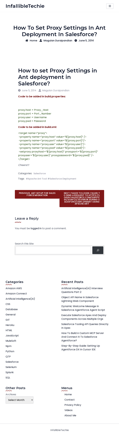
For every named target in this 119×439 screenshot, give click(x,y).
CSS (8, 304)
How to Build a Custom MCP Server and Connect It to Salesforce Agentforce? (82, 336)
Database (12, 309)
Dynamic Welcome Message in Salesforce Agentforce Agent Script (83, 308)
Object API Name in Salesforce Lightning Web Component (80, 299)
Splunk (10, 372)
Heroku (10, 325)
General (10, 314)
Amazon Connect (16, 293)
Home (31, 40)
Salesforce (39, 173)
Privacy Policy (72, 405)
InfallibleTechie (25, 6)
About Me (70, 415)
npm (8, 346)
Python (10, 351)
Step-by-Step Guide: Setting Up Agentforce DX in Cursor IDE (80, 347)
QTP (8, 356)
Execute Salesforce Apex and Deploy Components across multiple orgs (83, 317)
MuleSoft (11, 341)
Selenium (11, 367)
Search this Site (24, 243)
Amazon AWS (14, 288)
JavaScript (12, 335)
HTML (9, 330)
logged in (36, 228)
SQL (8, 377)
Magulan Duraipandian (56, 40)
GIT (8, 320)
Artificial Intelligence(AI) (20, 299)
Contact (69, 399)
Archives (11, 394)
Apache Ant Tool (37, 178)
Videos (68, 410)
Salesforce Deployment (63, 178)
